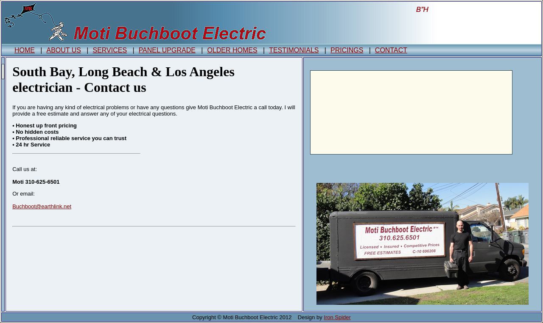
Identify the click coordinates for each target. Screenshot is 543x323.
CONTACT (391, 50)
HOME (24, 50)
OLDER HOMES (232, 50)
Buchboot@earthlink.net (41, 206)
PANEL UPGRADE (167, 50)
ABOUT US (64, 50)
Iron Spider (337, 317)
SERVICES (110, 50)
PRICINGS (346, 50)
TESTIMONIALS (294, 50)
